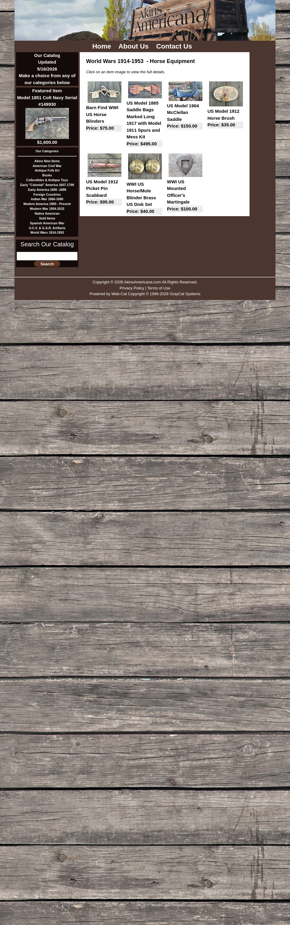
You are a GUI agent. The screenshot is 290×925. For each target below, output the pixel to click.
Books (47, 175)
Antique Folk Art (47, 170)
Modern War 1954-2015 (47, 208)
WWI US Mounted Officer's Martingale (185, 196)
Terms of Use (158, 288)
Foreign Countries (47, 194)
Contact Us (175, 46)
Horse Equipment (172, 61)
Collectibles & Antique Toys (47, 180)
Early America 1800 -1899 (47, 189)
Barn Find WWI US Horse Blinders (104, 118)
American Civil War (47, 166)
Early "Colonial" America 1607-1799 (47, 185)
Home (102, 46)
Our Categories (47, 151)
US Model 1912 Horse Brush (225, 118)
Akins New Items (47, 161)
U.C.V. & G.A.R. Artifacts (47, 228)
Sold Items (47, 218)
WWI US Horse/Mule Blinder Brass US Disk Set (144, 198)
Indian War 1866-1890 (47, 199)
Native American (47, 213)
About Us (134, 46)
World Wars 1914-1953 (47, 232)
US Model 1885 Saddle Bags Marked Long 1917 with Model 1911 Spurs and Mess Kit (144, 123)
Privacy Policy (132, 288)
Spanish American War (47, 223)
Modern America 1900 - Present (47, 204)
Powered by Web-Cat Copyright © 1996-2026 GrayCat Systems (144, 294)
